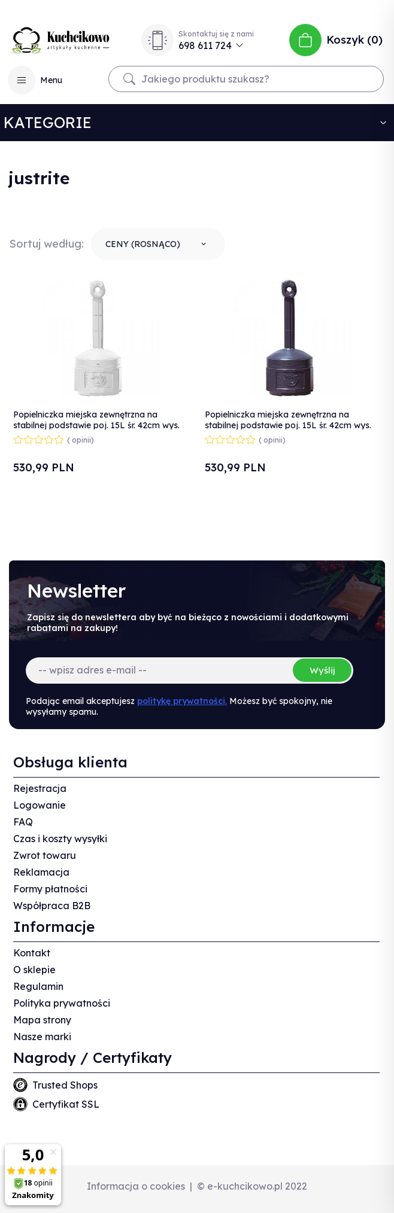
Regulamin (38, 986)
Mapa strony (42, 1020)
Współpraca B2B (51, 906)
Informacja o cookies (136, 1186)
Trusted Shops (65, 1085)
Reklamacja (41, 872)
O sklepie (34, 970)
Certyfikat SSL (65, 1104)
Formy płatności (50, 889)
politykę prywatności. (182, 701)
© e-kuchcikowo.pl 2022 (252, 1186)
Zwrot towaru (44, 855)
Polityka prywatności (61, 1003)
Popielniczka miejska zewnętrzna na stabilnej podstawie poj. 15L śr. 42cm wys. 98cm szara (96, 425)
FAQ (23, 822)
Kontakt (31, 953)
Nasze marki (42, 1037)
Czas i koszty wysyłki (60, 839)
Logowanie (39, 805)
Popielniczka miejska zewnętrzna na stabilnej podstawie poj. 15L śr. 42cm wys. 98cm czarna (288, 425)
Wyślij (322, 670)
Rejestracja (39, 788)
